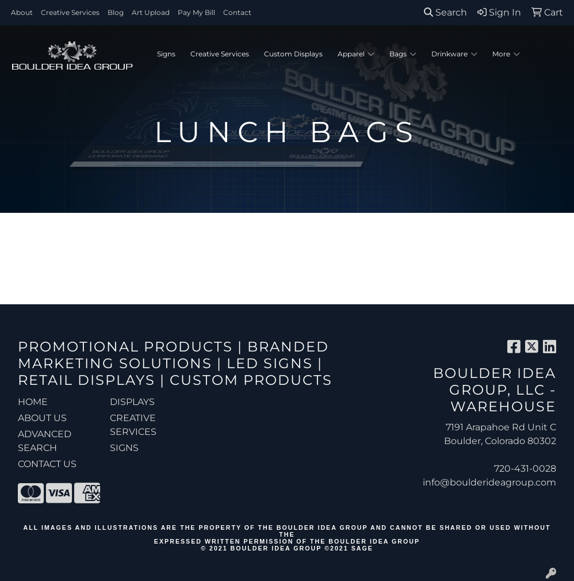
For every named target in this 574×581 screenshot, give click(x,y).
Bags (402, 54)
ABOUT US (42, 417)
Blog (116, 12)
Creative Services (70, 12)
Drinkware (454, 54)
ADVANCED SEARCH (44, 441)
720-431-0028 (525, 468)
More (506, 54)
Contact (237, 12)
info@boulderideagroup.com (489, 482)
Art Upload (151, 12)
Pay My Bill (196, 12)
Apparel (356, 54)
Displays (132, 401)
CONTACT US (47, 463)
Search (445, 12)
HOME (33, 401)
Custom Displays (293, 53)
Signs (166, 53)
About (22, 12)
